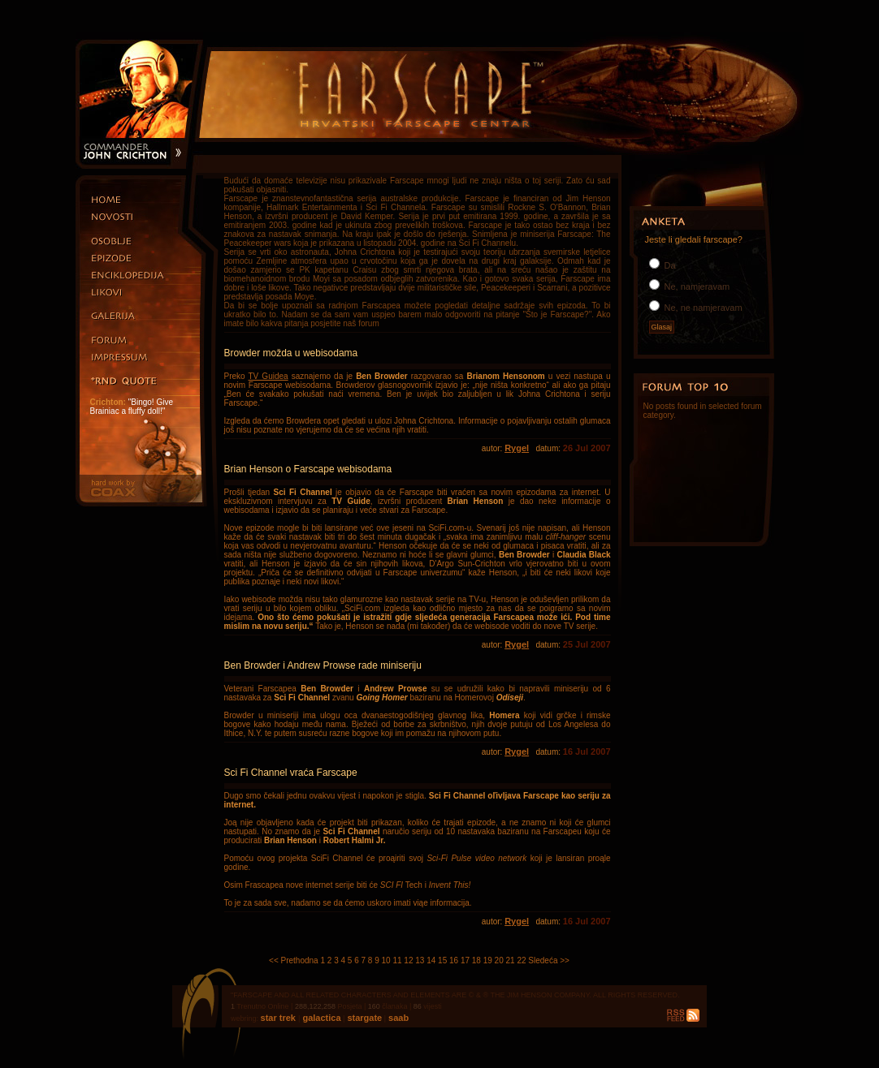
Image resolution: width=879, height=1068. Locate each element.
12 (408, 960)
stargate (363, 1018)
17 (465, 960)
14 (431, 960)
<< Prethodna (293, 960)
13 (419, 960)
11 (396, 960)
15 (442, 960)
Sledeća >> (548, 960)
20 (499, 960)
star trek (279, 1018)
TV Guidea (268, 376)
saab (397, 1018)
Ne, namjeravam (696, 286)
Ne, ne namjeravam (702, 307)
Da (669, 265)
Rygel (516, 448)
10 (386, 960)
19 (487, 960)
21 (510, 960)
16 (453, 960)
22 (521, 960)
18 (476, 960)
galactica (320, 1018)
